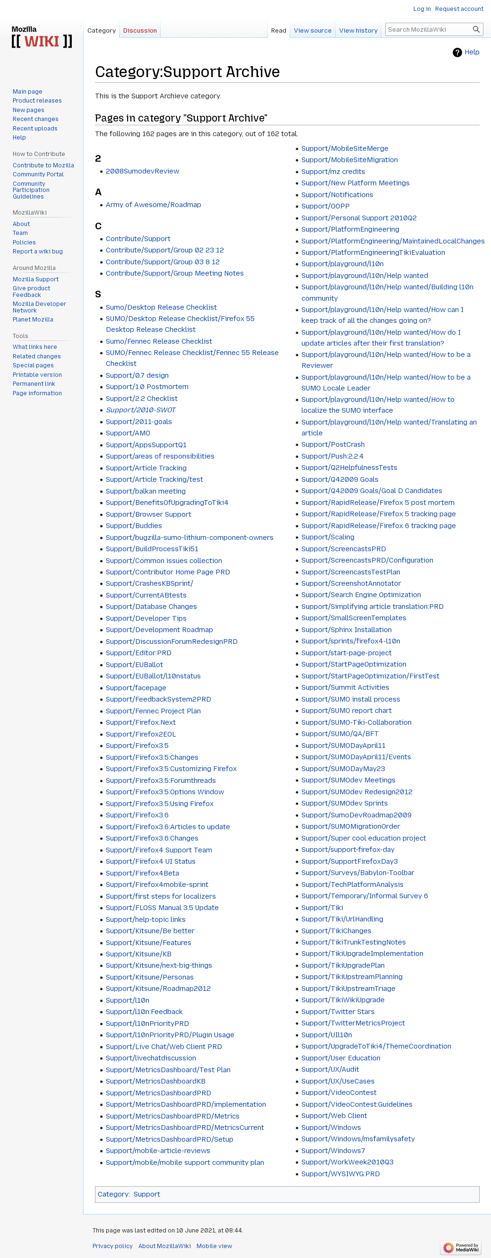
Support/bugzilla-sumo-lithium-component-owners (190, 537)
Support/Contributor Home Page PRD (168, 572)
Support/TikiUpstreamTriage (348, 988)
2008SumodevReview (142, 171)
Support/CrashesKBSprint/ (149, 583)
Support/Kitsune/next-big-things (159, 965)
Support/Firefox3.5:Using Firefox (160, 803)
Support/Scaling (327, 537)
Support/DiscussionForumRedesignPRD (172, 641)
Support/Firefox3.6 (137, 815)
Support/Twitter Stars (338, 1011)
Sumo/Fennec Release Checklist (159, 341)
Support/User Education (340, 1058)
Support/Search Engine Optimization (361, 594)
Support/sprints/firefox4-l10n (350, 641)
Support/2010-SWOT (140, 410)
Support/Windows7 (333, 1150)
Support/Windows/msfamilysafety (358, 1139)
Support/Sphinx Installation (346, 629)
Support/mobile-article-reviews (158, 1150)
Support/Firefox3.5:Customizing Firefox (171, 768)
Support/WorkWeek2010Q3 (347, 1162)
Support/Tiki (322, 907)
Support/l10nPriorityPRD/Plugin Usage (170, 1035)
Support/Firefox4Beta (142, 873)
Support (147, 1194)
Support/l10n (127, 1000)
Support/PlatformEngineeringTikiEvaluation (373, 252)
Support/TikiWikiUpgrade (343, 1000)
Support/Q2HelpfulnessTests (349, 467)
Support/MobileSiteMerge (344, 148)
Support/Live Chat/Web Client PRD (164, 1046)
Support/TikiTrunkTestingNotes (353, 942)
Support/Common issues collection (164, 560)
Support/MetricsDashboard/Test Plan (168, 1070)
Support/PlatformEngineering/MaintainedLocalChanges (393, 241)
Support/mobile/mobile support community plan (185, 1162)
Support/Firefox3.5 (137, 745)
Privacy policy (113, 1246)
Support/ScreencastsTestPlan (350, 572)
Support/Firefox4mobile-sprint (157, 884)
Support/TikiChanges (336, 931)
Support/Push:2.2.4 (332, 456)
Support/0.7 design (137, 375)
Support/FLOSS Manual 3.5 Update (162, 907)
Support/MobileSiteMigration (349, 160)
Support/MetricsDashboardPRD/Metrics (173, 1116)
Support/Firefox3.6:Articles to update (168, 827)
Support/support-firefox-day (348, 849)
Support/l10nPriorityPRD (147, 1023)
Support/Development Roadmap (159, 629)
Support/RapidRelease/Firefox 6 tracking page (378, 525)
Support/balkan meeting (146, 491)
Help (472, 52)
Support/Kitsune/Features (148, 942)
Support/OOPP (325, 206)
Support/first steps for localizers (161, 896)
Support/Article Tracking (146, 468)
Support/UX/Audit (330, 1069)
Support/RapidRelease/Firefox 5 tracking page (378, 514)
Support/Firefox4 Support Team (159, 850)
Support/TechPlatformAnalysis (352, 884)
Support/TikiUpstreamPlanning (352, 976)
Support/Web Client (334, 1115)
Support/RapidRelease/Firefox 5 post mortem (378, 502)
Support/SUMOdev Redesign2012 (357, 792)
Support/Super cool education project (363, 838)
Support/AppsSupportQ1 (146, 445)
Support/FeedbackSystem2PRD (158, 699)
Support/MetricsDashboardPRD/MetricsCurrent (185, 1127)
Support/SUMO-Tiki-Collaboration (356, 722)
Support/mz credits (333, 171)
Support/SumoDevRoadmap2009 (356, 815)
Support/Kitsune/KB (139, 954)
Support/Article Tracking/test (154, 479)
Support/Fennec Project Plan (153, 711)
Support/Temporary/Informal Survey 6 (364, 896)
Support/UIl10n (326, 1035)
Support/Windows (331, 1127)
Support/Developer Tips (146, 618)
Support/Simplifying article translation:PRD (372, 606)
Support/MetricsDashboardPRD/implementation (186, 1104)
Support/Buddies (134, 525)
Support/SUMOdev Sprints (344, 803)
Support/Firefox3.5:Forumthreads (161, 780)
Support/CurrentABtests (146, 595)
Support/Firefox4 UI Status (151, 861)
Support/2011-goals (139, 421)
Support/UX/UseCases (338, 1081)
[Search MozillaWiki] (434, 29)
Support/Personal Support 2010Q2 (359, 218)
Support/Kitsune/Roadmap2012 (158, 988)
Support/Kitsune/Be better (150, 931)
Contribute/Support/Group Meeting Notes (175, 273)
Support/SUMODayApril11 (343, 745)
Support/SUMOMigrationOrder (350, 826)
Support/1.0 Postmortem (147, 386)
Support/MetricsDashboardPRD (158, 1093)
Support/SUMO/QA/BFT (340, 733)
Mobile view (214, 1246)
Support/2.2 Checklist (142, 398)
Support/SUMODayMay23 (343, 768)
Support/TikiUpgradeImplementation (362, 953)
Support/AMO (128, 433)
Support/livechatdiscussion (151, 1058)
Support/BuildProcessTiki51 (152, 549)
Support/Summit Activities (345, 687)
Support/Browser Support (148, 514)
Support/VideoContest (339, 1092)
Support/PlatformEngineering (350, 229)
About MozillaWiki (164, 1246)
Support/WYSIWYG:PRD (340, 1174)
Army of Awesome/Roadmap (153, 204)
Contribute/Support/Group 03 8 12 (163, 262)
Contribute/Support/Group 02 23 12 (165, 250)
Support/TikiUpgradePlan (343, 965)
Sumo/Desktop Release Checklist (161, 307)
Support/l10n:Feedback (144, 1011)
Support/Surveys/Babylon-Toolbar (357, 872)
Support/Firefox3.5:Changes (152, 757)
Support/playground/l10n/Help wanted (364, 275)
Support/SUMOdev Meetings (348, 780)
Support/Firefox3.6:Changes (152, 838)
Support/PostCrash (333, 444)
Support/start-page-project (346, 653)
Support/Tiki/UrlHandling (342, 919)
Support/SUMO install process (350, 699)
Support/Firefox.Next (141, 722)
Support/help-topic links (146, 919)
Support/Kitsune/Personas (150, 977)
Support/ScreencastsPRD (343, 549)
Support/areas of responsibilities (160, 456)
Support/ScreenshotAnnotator (351, 583)
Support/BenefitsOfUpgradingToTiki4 (167, 502)
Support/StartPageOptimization (353, 664)
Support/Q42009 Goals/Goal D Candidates (371, 490)
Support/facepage (136, 688)
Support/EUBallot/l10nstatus (153, 676)
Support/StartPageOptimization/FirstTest (370, 676)
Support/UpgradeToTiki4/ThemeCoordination (376, 1046)
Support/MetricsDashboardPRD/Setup (169, 1139)
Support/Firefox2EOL (141, 734)
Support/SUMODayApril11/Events (356, 757)
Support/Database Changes (151, 606)
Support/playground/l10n (342, 264)
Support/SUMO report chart (346, 710)
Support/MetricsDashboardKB (156, 1081)
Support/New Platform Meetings (355, 183)
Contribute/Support (138, 238)
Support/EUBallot (134, 664)
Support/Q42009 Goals (340, 479)
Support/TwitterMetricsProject (353, 1023)
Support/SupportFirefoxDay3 (349, 861)
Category (113, 1194)
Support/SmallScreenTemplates (353, 618)
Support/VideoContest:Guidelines (357, 1104)
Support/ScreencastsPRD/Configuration (367, 560)
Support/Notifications (337, 195)
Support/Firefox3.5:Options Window (165, 792)
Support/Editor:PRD (139, 653)
